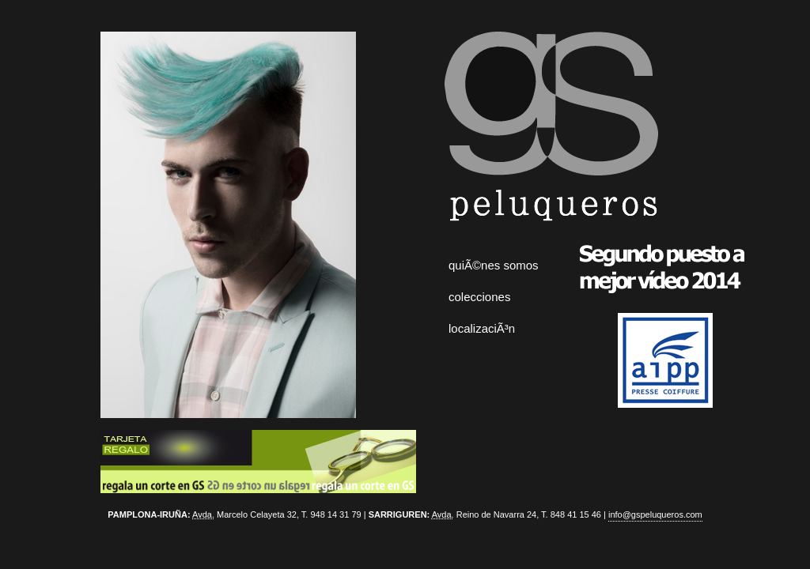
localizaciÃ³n (482, 328)
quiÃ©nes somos (494, 265)
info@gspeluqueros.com (655, 514)
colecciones (479, 296)
